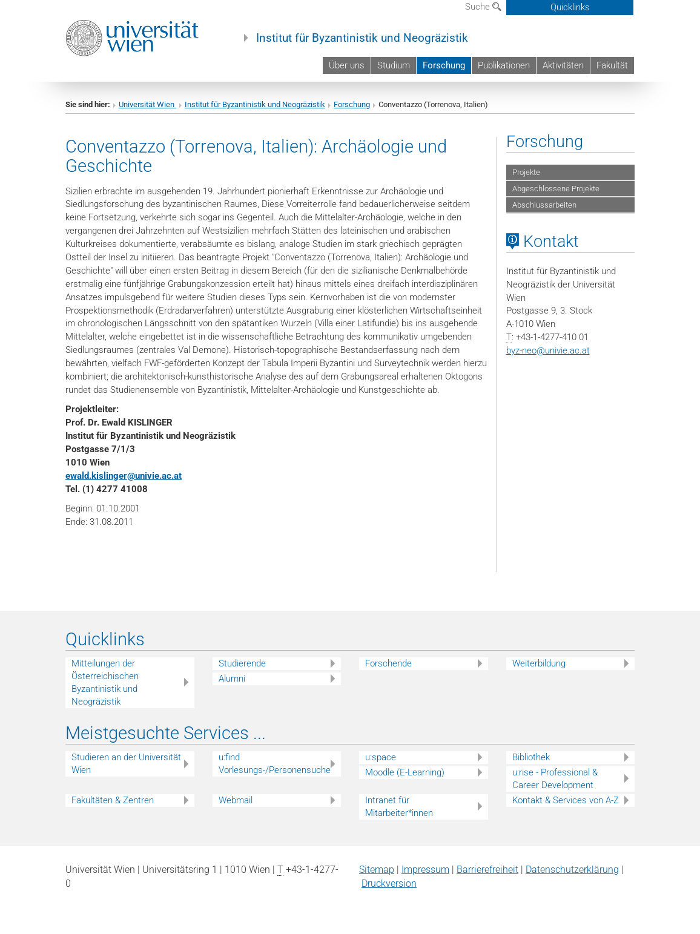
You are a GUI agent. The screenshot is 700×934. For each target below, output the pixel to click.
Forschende (388, 663)
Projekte (526, 172)
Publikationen (504, 65)
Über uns (347, 65)
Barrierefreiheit (487, 869)
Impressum (425, 869)
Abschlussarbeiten (544, 204)
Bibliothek (531, 757)
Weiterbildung (539, 663)
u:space (380, 757)
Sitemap (376, 869)
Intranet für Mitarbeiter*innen (399, 806)
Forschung (444, 65)
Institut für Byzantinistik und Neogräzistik (362, 38)
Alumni (232, 678)
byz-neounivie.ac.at (548, 350)
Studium (393, 65)
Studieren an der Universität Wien (126, 763)
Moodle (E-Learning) (404, 772)
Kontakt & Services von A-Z (565, 800)
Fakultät (612, 65)
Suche (483, 6)
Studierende (242, 663)
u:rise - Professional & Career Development (555, 779)
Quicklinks (570, 7)
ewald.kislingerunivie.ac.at (123, 475)
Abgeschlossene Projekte (555, 188)
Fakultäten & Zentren (112, 800)
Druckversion (389, 883)
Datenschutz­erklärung (572, 869)
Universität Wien (147, 104)
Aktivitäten (563, 65)
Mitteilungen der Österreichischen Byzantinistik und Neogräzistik (105, 682)
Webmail (236, 800)
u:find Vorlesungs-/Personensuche (275, 763)
